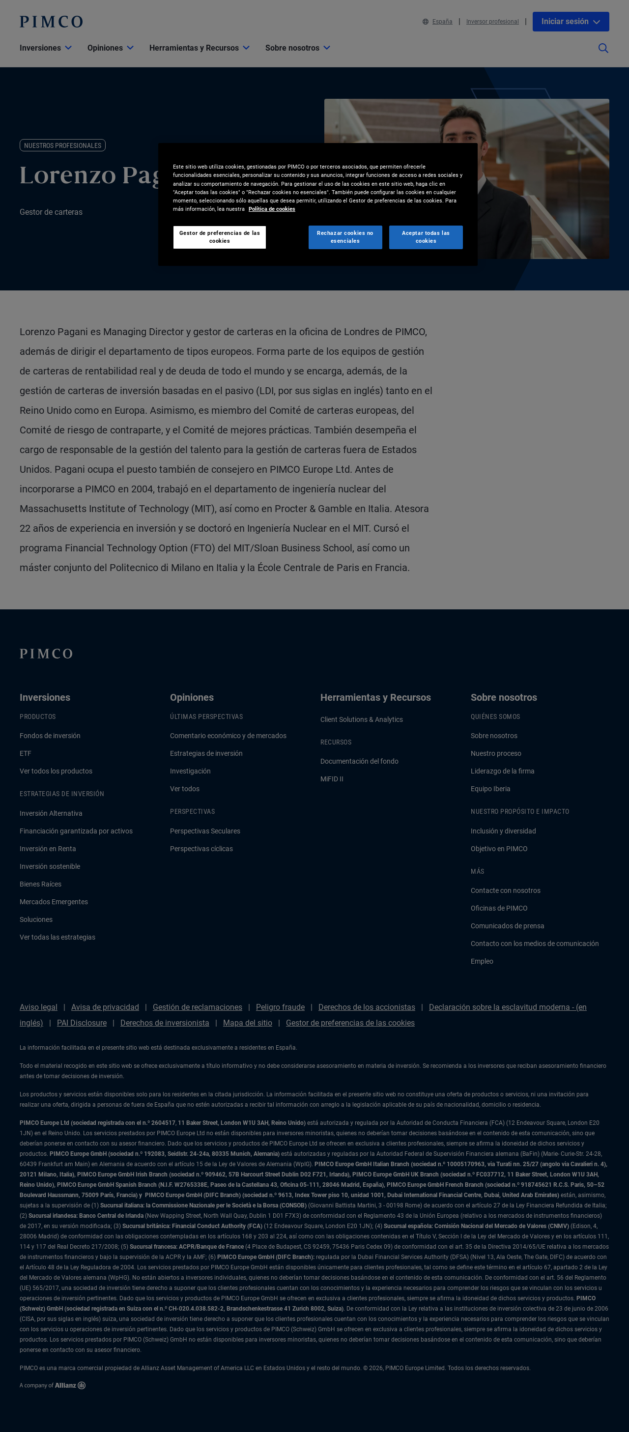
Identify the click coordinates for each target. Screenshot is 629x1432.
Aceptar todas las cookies (426, 236)
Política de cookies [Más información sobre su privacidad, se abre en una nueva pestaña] (272, 208)
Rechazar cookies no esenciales (345, 236)
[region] (318, 204)
